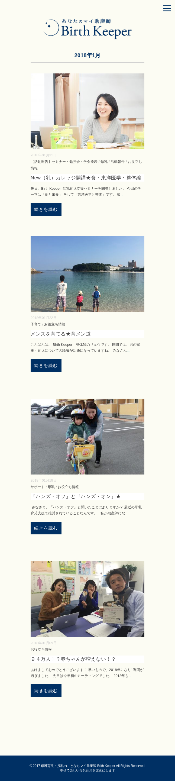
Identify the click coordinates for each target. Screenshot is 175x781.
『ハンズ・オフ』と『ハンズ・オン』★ (76, 496)
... (122, 194)
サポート (38, 487)
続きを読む (46, 209)
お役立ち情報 (54, 324)
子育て (36, 324)
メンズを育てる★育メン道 (61, 334)
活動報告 (118, 162)
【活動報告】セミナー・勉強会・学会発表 (64, 162)
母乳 (104, 162)
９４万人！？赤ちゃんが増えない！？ (73, 659)
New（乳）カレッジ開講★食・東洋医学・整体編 (86, 177)
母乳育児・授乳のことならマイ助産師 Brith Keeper (78, 766)
